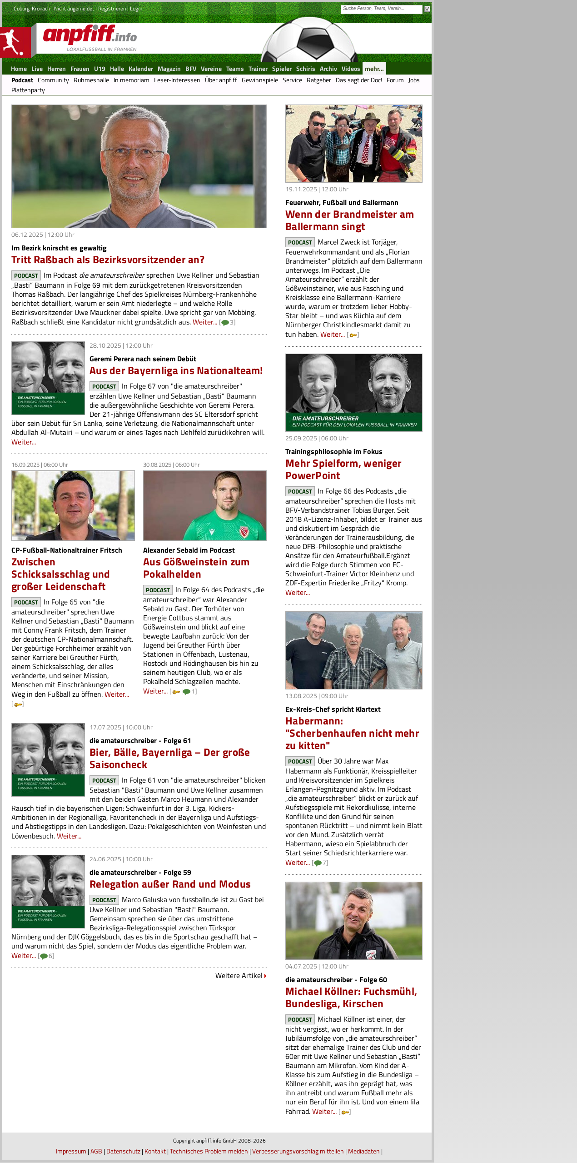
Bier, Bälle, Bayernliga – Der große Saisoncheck (170, 758)
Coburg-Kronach (32, 8)
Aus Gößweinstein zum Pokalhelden (196, 568)
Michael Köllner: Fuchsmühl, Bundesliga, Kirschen (351, 997)
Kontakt (155, 1151)
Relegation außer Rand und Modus (170, 884)
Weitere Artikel (239, 975)
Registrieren (112, 8)
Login (136, 8)
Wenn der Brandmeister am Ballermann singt (349, 220)
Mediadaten (364, 1151)
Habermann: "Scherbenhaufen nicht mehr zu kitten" (352, 733)
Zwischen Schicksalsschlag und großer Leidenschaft (60, 574)
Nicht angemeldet (74, 8)
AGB (96, 1151)
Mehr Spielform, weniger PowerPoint (343, 469)
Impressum (71, 1151)
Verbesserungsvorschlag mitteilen (298, 1151)
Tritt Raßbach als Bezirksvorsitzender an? (107, 259)
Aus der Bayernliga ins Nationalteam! (176, 370)
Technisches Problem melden (209, 1151)
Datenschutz (123, 1151)
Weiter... (205, 321)
